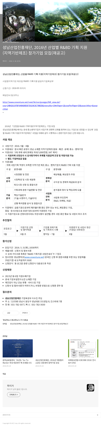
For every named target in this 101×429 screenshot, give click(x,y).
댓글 (4, 374)
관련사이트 (7, 415)
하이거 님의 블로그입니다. (17, 389)
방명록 (16, 10)
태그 (9, 10)
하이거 (10, 385)
